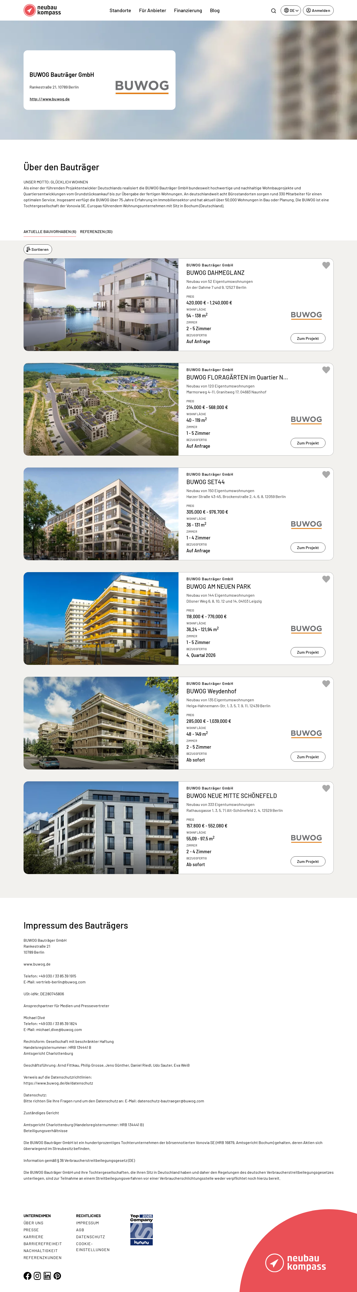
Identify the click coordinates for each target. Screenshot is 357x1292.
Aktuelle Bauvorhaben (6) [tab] (50, 231)
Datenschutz (90, 1236)
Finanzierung (188, 10)
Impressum (87, 1222)
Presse (31, 1229)
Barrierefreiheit (43, 1243)
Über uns (34, 1222)
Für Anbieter (152, 10)
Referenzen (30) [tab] (96, 231)
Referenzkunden (43, 1257)
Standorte (120, 10)
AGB (80, 1229)
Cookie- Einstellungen (93, 1246)
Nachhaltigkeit (41, 1250)
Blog (215, 10)
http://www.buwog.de (50, 98)
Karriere (34, 1236)
